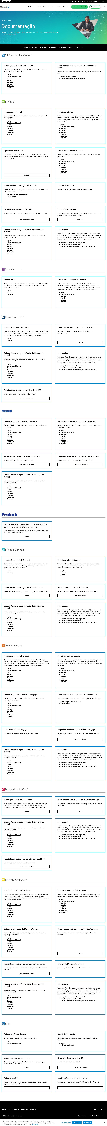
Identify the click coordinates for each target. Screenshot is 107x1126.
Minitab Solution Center (68, 77)
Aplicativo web (11, 196)
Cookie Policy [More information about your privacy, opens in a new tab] (34, 1124)
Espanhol (10, 88)
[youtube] (101, 1109)
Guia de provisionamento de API (71, 244)
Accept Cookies (87, 1122)
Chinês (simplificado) (14, 76)
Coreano (10, 84)
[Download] (27, 175)
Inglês (9, 74)
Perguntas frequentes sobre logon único (73, 242)
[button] (104, 6)
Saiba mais (61, 968)
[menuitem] (30, 6)
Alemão (9, 80)
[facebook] (98, 1109)
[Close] (104, 1122)
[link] (4, 1109)
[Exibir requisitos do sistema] (27, 219)
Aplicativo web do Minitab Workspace (73, 78)
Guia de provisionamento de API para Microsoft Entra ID (78, 246)
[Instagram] (104, 1109)
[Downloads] (43, 47)
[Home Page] (6, 7)
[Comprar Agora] (95, 7)
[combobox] (6, 1)
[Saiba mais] (80, 219)
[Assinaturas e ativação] (30, 47)
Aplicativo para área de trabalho (17, 194)
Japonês (10, 82)
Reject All (76, 1122)
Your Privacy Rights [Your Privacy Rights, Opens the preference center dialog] (66, 1122)
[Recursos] (79, 47)
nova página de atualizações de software (78, 189)
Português (10, 86)
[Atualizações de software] (66, 47)
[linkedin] (95, 1109)
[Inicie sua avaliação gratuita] (79, 7)
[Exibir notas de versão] (80, 595)
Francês (9, 78)
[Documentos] (52, 47)
